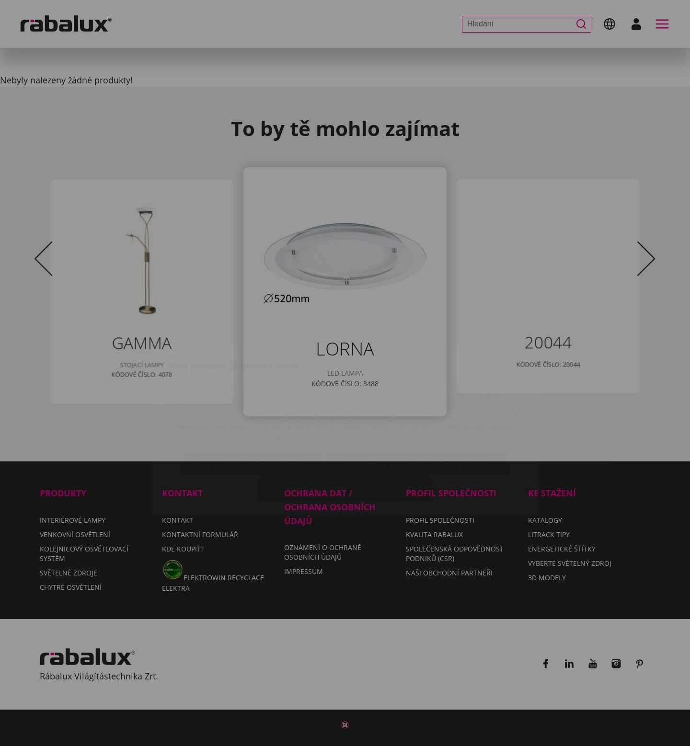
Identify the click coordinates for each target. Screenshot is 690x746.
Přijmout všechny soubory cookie (345, 432)
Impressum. (486, 380)
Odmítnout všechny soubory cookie (416, 408)
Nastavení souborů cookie (253, 408)
